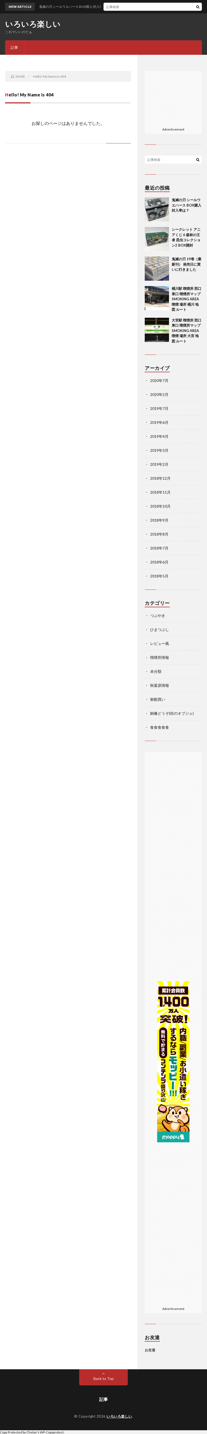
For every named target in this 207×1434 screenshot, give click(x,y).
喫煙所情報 (159, 657)
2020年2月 (159, 394)
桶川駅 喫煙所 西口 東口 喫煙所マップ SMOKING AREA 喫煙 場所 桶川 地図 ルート (186, 299)
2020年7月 (159, 380)
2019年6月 (159, 422)
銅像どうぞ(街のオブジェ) (172, 713)
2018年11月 (160, 492)
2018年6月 (159, 562)
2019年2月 (159, 464)
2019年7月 (159, 408)
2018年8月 (159, 534)
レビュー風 (159, 643)
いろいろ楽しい (33, 24)
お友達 (150, 1350)
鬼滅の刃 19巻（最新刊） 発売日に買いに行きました (186, 264)
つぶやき (157, 615)
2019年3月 (159, 450)
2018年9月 (159, 520)
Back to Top (104, 1378)
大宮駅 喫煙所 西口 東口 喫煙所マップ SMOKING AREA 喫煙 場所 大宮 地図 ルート (186, 330)
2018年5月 (159, 576)
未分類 (155, 671)
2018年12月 (160, 478)
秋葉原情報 (159, 685)
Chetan (31, 1432)
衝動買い (157, 699)
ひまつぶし (159, 629)
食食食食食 (159, 727)
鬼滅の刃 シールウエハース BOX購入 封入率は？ (186, 205)
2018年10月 (160, 506)
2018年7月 (159, 548)
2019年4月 (159, 436)
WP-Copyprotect (52, 1432)
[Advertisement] (177, 98)
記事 (14, 47)
